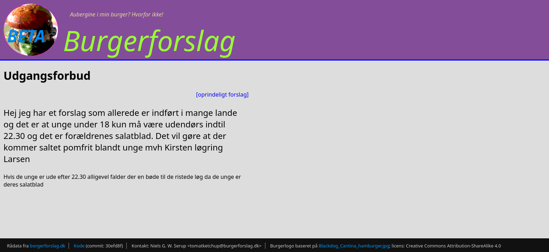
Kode (79, 243)
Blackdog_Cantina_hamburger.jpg (354, 243)
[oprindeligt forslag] (222, 94)
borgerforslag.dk (47, 243)
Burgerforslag (149, 40)
